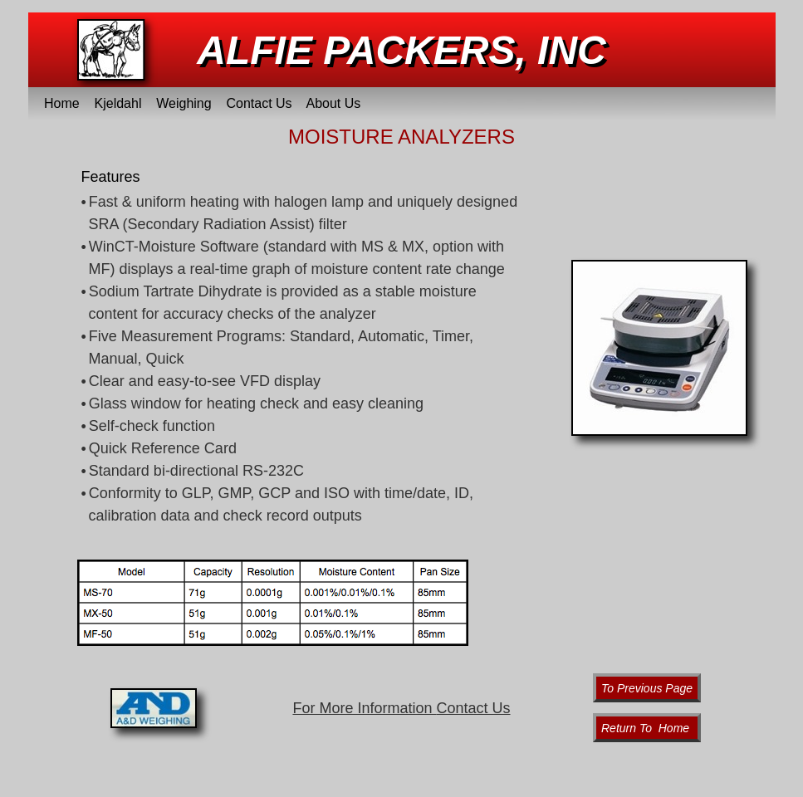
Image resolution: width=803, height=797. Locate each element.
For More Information (401, 708)
